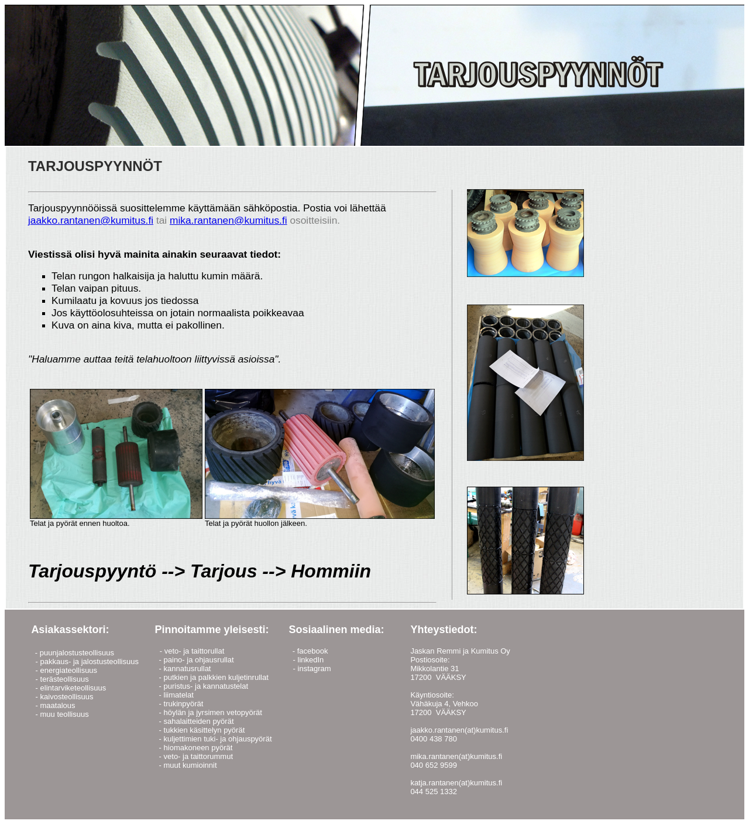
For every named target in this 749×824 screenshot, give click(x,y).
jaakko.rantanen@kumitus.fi (90, 220)
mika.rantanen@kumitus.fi (228, 220)
